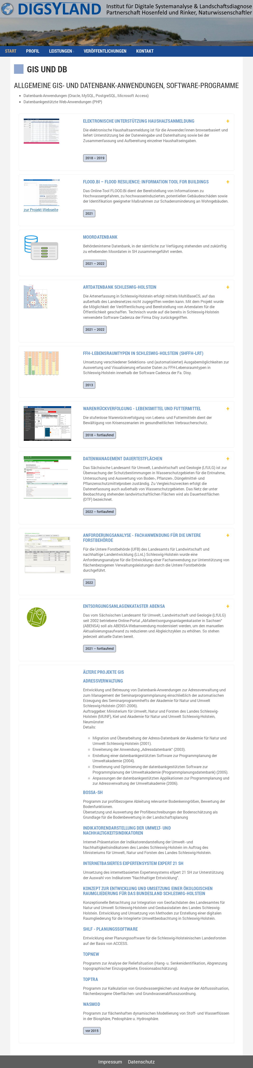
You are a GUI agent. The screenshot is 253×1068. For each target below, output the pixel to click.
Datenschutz (141, 1062)
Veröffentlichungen (105, 51)
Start (10, 51)
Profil (32, 51)
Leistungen (60, 51)
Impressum (110, 1062)
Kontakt (145, 51)
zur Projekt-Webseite (41, 209)
